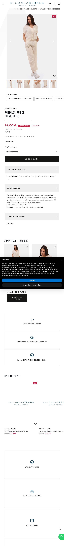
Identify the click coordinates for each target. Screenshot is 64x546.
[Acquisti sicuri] (32, 462)
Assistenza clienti (32, 496)
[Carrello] (50, 4)
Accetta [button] (32, 280)
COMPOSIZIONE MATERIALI (32, 216)
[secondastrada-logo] (27, 4)
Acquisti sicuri (32, 467)
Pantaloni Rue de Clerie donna (20, 99)
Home (16, 9)
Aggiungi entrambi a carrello (17, 298)
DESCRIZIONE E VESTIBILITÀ (32, 169)
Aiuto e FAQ (32, 525)
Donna (22, 9)
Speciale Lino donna (44, 99)
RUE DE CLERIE (10, 109)
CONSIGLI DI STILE (32, 188)
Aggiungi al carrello (32, 159)
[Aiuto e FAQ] (32, 521)
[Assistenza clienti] (32, 491)
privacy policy (6, 265)
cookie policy (29, 269)
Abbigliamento (31, 9)
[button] (60, 529)
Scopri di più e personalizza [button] (32, 285)
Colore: (7, 142)
